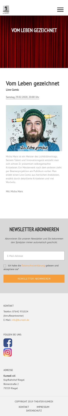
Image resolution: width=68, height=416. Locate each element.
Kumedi (6, 9)
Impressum (43, 406)
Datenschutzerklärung (33, 265)
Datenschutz (34, 410)
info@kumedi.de (20, 319)
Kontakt (24, 406)
